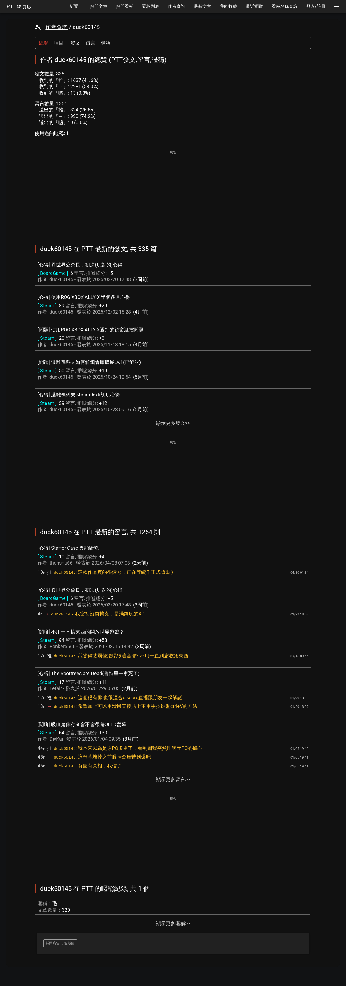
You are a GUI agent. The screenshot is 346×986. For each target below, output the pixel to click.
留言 (90, 43)
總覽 (43, 43)
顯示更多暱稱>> (173, 923)
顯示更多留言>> (173, 779)
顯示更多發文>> (173, 423)
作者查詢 (56, 27)
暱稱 (106, 43)
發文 (75, 43)
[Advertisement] (173, 194)
